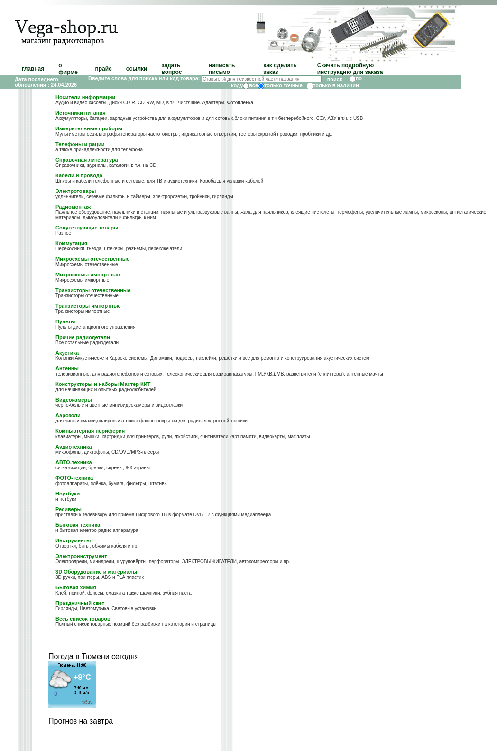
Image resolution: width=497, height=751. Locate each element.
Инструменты (73, 540)
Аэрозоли (68, 415)
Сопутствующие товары (86, 227)
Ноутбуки (67, 493)
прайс (103, 68)
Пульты (65, 321)
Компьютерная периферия (90, 431)
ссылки (136, 68)
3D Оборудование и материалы (96, 572)
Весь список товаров (82, 619)
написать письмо (222, 68)
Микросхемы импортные (87, 274)
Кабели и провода (78, 175)
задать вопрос (171, 68)
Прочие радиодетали (82, 337)
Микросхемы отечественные (92, 259)
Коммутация (71, 243)
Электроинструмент (81, 556)
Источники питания (80, 113)
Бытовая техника (77, 525)
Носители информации (85, 97)
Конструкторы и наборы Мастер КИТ (102, 384)
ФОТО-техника (74, 478)
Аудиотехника (73, 446)
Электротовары (75, 191)
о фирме (68, 68)
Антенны (67, 368)
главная (33, 68)
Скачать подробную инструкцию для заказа (350, 68)
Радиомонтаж (73, 207)
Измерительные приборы (88, 128)
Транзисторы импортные (88, 306)
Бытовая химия (75, 587)
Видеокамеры (73, 400)
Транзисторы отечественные (92, 290)
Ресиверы (68, 509)
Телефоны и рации (80, 144)
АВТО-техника (73, 462)
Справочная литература (86, 160)
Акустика (67, 353)
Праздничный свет (79, 603)
